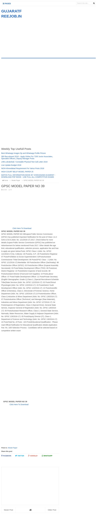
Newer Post (8, 510)
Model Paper (12, 448)
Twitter (19, 456)
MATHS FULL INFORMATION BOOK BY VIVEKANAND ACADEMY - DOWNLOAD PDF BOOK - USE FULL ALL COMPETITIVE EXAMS (28, 176)
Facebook (6, 456)
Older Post (52, 510)
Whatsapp (47, 456)
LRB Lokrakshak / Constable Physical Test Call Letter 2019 (24, 162)
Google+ (33, 456)
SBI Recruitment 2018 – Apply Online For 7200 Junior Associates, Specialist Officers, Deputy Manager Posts (27, 157)
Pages (7, 4)
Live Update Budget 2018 (11, 165)
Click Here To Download (22, 228)
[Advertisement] (22, 36)
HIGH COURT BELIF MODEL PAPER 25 (17, 172)
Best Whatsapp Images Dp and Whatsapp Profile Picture (23, 153)
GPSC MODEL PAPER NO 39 (32, 180)
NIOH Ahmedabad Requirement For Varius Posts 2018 (22, 168)
